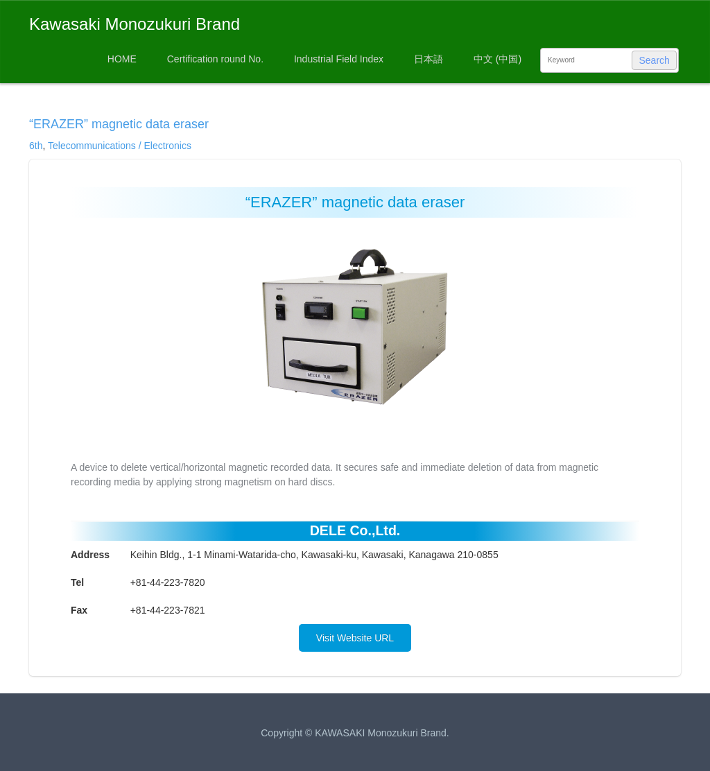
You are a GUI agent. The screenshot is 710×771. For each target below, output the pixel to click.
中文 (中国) (497, 58)
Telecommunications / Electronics (119, 145)
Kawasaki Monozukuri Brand (134, 24)
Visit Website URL (355, 637)
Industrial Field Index (338, 58)
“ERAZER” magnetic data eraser (119, 124)
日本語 (428, 58)
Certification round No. (215, 58)
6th (35, 145)
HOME (122, 58)
